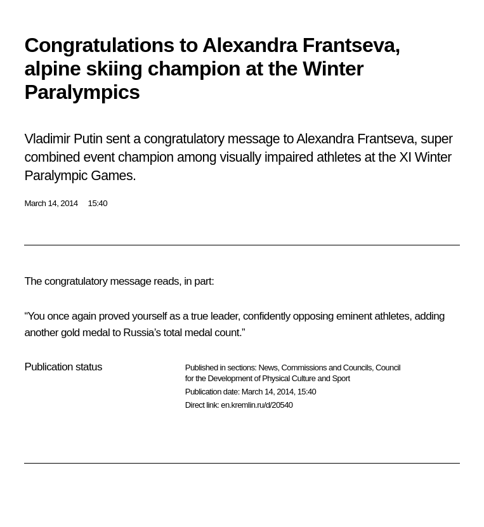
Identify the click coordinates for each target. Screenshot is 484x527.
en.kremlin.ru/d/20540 (256, 405)
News (267, 367)
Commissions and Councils (327, 367)
